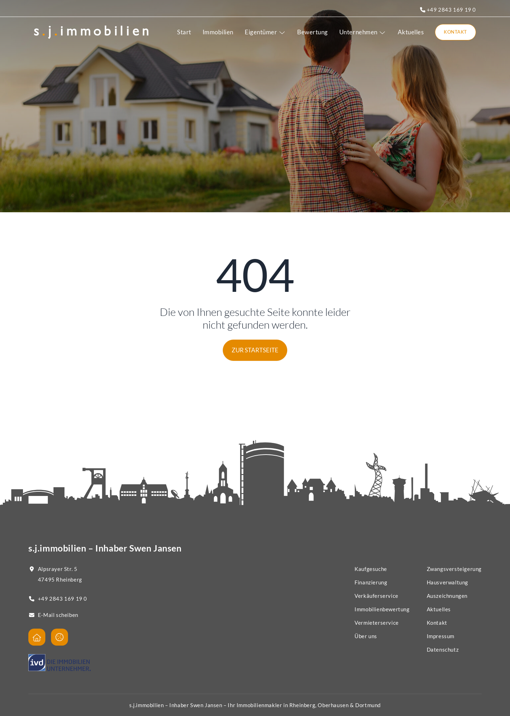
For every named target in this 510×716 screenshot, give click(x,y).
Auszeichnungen (447, 596)
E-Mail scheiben (58, 615)
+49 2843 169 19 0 (448, 9)
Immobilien (218, 32)
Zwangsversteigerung (454, 569)
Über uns (366, 636)
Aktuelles (411, 32)
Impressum (440, 636)
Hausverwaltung (447, 582)
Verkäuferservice (376, 596)
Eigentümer (265, 32)
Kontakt (455, 32)
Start (184, 32)
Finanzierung (371, 582)
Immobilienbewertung (382, 609)
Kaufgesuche (371, 569)
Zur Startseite (255, 350)
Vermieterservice (377, 622)
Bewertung (312, 32)
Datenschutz (443, 649)
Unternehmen (362, 32)
